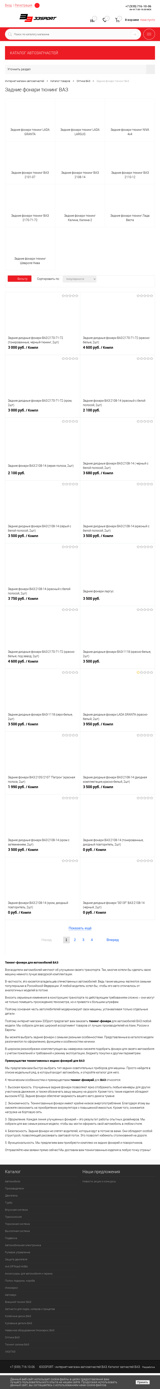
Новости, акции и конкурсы (99, 1181)
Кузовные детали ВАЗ (18, 1323)
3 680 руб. (117, 475)
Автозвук (10, 1294)
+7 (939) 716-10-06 (138, 6)
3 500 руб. (42, 537)
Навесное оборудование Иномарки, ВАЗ (29, 1330)
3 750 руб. (42, 600)
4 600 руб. (117, 349)
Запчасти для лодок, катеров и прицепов (30, 1309)
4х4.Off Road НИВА (16, 1266)
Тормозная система (17, 1223)
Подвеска (11, 1238)
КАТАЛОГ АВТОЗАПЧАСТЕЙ (34, 53)
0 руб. (117, 851)
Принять (142, 1382)
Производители (14, 1188)
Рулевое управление (17, 1252)
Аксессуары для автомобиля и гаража (28, 1273)
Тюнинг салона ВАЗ (17, 1344)
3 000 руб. (42, 349)
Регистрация (23, 5)
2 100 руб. (117, 412)
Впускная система (16, 1209)
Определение (37, 5)
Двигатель (11, 1195)
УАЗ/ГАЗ (10, 1351)
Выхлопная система (17, 1231)
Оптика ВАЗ (12, 1337)
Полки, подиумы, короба (20, 1280)
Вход (8, 5)
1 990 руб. (42, 789)
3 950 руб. (117, 726)
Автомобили (12, 1181)
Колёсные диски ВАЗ (18, 1316)
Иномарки (11, 1287)
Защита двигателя (16, 1259)
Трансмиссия (13, 1216)
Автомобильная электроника (23, 1245)
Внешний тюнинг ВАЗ (18, 1301)
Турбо (8, 1202)
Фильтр (20, 279)
